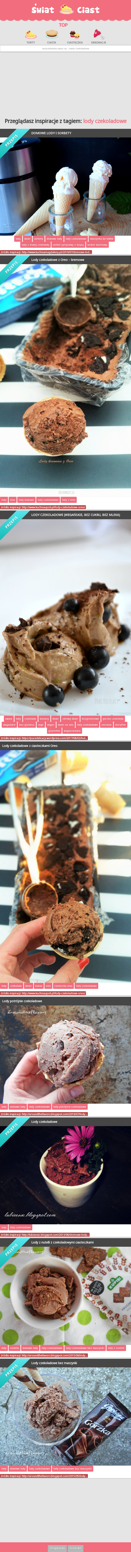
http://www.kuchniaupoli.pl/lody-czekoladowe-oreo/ (53, 507)
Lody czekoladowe (44, 1122)
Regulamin (57, 1548)
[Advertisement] (65, 83)
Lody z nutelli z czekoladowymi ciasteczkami (62, 1242)
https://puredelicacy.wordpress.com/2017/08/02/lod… (54, 738)
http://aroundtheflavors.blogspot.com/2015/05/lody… (54, 1476)
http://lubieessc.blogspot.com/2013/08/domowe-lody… (55, 1234)
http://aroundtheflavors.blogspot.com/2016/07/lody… (54, 1114)
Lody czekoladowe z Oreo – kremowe (57, 260)
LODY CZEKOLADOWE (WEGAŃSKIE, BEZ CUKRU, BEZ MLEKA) (75, 515)
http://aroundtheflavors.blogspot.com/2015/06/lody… (54, 1355)
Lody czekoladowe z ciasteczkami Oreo (30, 746)
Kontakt (75, 1548)
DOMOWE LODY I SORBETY (51, 133)
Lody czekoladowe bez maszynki (54, 1363)
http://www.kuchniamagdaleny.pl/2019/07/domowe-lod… (56, 252)
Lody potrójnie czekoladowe (22, 1001)
